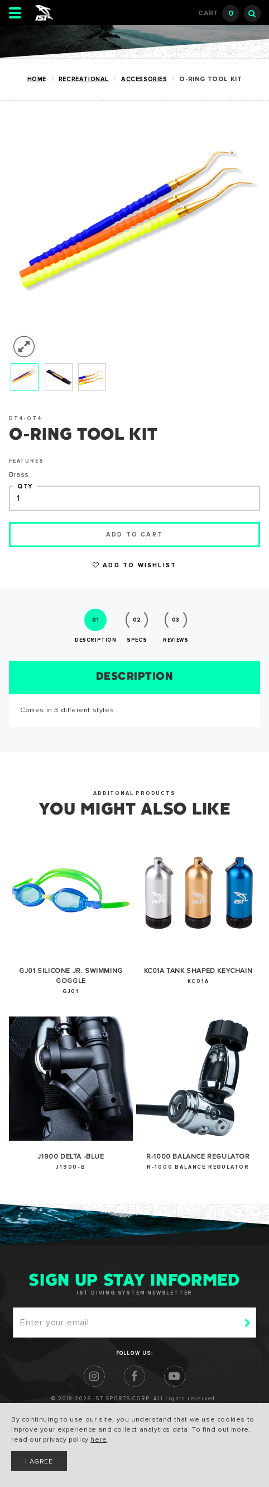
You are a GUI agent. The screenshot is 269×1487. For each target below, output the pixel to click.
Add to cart (134, 534)
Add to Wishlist (134, 565)
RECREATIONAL (84, 79)
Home (36, 79)
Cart (218, 13)
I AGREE (38, 1461)
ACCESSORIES (144, 79)
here (98, 1440)
